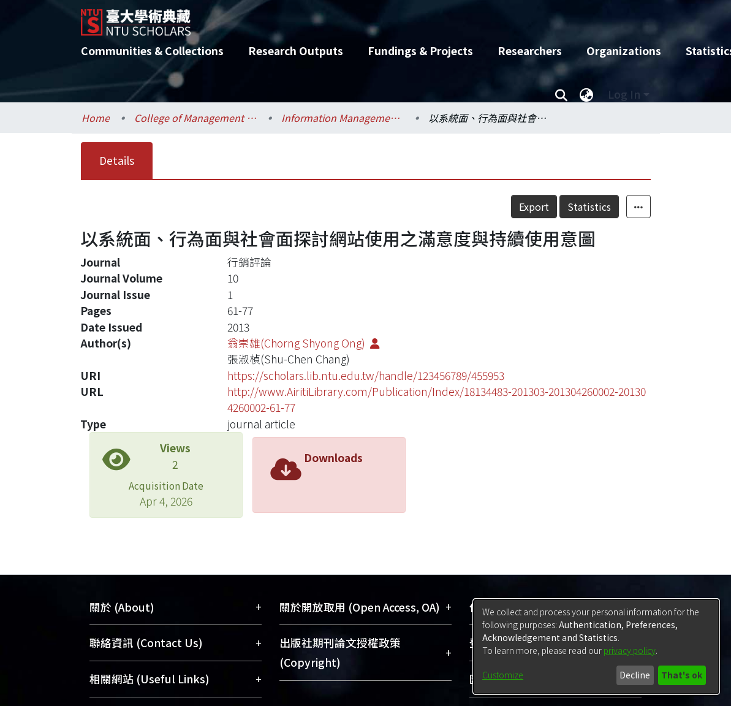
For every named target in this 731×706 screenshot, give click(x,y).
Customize (502, 675)
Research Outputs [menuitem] (295, 50)
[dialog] (596, 646)
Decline (634, 675)
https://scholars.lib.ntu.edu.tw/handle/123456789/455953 (365, 375)
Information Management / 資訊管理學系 (342, 117)
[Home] (355, 18)
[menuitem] (587, 94)
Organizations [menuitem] (623, 50)
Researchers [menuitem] (530, 50)
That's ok (681, 675)
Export (534, 206)
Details (116, 160)
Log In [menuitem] (624, 94)
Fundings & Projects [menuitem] (420, 50)
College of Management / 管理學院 (195, 117)
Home (95, 117)
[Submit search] (561, 94)
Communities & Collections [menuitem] (152, 50)
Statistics (589, 206)
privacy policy (630, 650)
